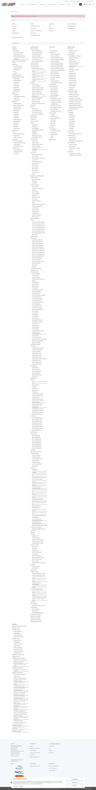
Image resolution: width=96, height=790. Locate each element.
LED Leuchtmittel (52, 52)
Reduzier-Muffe (35, 142)
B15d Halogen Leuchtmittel (56, 98)
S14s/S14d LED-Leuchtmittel (56, 82)
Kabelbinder (34, 195)
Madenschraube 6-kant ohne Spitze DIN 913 (39, 496)
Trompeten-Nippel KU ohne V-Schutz (38, 599)
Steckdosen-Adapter (36, 537)
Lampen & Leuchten (73, 50)
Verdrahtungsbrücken (36, 214)
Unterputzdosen (35, 213)
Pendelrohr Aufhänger (36, 430)
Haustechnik (14, 92)
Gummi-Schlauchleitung (37, 463)
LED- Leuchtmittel (52, 112)
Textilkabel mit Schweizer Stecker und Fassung (20, 718)
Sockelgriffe (71, 128)
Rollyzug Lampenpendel (37, 374)
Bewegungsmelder (17, 103)
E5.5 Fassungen (35, 312)
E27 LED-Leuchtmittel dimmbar (57, 63)
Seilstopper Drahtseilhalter (36, 527)
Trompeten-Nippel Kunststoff (37, 589)
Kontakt (78, 1)
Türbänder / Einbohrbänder (74, 153)
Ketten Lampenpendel (36, 371)
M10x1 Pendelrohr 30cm (37, 421)
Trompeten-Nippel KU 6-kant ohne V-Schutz (39, 594)
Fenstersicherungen (73, 144)
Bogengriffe (71, 112)
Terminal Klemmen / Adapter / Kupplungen (20, 58)
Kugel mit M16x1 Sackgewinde (38, 252)
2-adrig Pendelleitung (18, 634)
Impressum (15, 786)
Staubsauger (16, 87)
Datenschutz (21, 786)
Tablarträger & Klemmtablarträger (76, 140)
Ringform (52, 136)
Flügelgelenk (34, 131)
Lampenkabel (33, 346)
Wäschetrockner (17, 89)
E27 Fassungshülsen (36, 303)
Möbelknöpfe (71, 123)
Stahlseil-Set (33, 530)
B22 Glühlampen (54, 89)
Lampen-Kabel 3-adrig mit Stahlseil (39, 358)
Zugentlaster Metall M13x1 (36, 621)
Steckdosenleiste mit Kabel (37, 539)
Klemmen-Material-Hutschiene (38, 204)
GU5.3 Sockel (53, 121)
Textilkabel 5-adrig (16, 656)
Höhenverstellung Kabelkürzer (20, 674)
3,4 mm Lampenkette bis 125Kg (38, 232)
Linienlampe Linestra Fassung (38, 330)
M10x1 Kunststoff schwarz (37, 154)
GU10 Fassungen (35, 327)
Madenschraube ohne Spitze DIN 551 (39, 503)
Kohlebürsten (16, 82)
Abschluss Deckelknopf (36, 50)
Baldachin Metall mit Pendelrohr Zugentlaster (38, 95)
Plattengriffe (71, 124)
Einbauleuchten (34, 115)
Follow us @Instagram (72, 23)
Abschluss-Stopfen (34, 64)
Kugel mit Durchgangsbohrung (38, 254)
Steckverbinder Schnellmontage (38, 562)
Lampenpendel (34, 365)
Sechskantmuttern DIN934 (37, 403)
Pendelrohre (33, 415)
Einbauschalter (34, 117)
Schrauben (33, 467)
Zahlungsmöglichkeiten (35, 35)
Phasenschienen (35, 209)
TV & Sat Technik (15, 147)
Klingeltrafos (16, 115)
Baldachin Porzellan (36, 99)
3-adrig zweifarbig (17, 652)
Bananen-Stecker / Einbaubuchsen (19, 60)
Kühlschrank (16, 83)
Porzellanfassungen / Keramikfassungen (36, 333)
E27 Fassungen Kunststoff (37, 298)
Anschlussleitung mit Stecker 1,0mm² (38, 77)
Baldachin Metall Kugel (37, 93)
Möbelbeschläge (71, 54)
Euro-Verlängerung (36, 609)
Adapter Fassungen (36, 277)
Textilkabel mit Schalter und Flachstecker (18, 728)
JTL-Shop (89, 788)
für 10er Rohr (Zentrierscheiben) (38, 605)
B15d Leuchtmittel (54, 87)
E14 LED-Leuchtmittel (55, 55)
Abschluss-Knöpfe (34, 48)
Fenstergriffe (71, 117)
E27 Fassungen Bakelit (36, 296)
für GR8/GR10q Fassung (55, 130)
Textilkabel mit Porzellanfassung (20, 712)
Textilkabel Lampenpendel (17, 672)
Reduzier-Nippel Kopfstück (37, 144)
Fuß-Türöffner (72, 119)
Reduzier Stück (34, 433)
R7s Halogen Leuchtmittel (56, 111)
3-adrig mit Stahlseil (18, 647)
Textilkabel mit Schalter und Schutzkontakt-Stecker (18, 731)
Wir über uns (33, 32)
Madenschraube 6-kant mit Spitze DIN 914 (39, 493)
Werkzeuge (16, 124)
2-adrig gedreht (17, 633)
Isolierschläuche (35, 191)
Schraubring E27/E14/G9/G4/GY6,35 (39, 339)
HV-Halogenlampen (53, 96)
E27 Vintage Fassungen (36, 307)
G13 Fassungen (35, 316)
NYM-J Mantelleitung (36, 179)
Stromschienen (34, 569)
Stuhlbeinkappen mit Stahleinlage (76, 107)
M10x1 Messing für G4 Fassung (38, 157)
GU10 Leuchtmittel (54, 109)
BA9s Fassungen (35, 286)
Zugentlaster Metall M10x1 (36, 619)
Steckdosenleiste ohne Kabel (38, 541)
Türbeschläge (70, 151)
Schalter (13, 131)
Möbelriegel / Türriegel (73, 69)
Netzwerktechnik (15, 130)
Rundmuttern (35, 390)
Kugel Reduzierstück (36, 263)
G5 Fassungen (35, 323)
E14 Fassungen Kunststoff (37, 289)
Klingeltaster (16, 114)
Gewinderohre (33, 152)
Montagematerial (72, 78)
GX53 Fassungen (35, 328)
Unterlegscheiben (34, 603)
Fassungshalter (35, 314)
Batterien (14, 62)
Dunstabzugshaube (18, 80)
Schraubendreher (17, 121)
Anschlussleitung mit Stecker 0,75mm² (38, 74)
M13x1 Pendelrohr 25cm (37, 417)
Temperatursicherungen (19, 146)
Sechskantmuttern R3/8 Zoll (37, 410)
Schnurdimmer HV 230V (37, 110)
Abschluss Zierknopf (36, 55)
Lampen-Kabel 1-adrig (36, 353)
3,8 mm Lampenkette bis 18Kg (38, 225)
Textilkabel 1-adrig (16, 627)
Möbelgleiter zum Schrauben (75, 101)
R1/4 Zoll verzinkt (35, 172)
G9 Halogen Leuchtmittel (56, 105)
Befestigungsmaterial (73, 57)
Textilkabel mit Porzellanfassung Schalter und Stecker (20, 715)
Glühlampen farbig (36, 462)
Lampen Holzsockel (34, 270)
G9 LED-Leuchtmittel (55, 73)
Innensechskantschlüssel (37, 479)
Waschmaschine (17, 91)
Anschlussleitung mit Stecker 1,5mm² (38, 80)
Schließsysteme (72, 146)
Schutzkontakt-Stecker (36, 555)
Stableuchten (34, 376)
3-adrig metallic (17, 645)
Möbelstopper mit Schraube (75, 103)
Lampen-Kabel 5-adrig (36, 362)
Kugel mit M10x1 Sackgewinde (38, 248)
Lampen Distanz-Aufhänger (36, 268)
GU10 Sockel (53, 119)
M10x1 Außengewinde (36, 439)
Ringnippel (33, 449)
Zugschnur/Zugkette (36, 342)
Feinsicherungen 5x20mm (19, 105)
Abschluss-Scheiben (35, 63)
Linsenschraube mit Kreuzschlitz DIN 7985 (38, 484)
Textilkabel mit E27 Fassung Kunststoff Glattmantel (19, 697)
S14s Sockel (53, 125)
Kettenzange (34, 234)
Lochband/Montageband (37, 206)
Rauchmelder (16, 117)
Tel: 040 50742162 (90, 1)
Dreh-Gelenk (34, 126)
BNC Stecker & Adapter (18, 52)
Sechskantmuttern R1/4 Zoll (37, 408)
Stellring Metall (35, 567)
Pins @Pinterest (71, 28)
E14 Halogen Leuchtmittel (56, 100)
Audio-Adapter (17, 50)
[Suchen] (72, 4)
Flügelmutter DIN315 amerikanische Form (39, 382)
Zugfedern (71, 89)
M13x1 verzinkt (35, 165)
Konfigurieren (74, 782)
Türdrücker (71, 130)
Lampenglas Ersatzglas (35, 344)
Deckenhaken (35, 469)
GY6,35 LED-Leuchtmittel (56, 77)
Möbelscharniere (72, 73)
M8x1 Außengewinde (36, 437)
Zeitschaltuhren (17, 99)
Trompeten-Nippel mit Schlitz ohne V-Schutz (39, 586)
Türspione (71, 149)
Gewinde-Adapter (34, 138)
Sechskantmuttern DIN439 (37, 399)
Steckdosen (33, 534)
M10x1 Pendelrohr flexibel (37, 426)
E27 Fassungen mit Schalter (37, 302)
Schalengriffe (71, 126)
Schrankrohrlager (72, 80)
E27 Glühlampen (54, 93)
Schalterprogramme (18, 119)
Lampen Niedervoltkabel (37, 349)
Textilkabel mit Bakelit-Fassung (20, 677)
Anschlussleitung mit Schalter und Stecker (39, 70)
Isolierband (34, 190)
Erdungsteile (33, 119)
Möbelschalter (72, 52)
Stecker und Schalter (35, 544)
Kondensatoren (17, 69)
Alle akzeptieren (75, 779)
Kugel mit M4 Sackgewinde (37, 241)
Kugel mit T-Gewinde (36, 259)
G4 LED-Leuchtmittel (55, 71)
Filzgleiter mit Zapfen (73, 96)
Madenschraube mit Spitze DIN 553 (39, 500)
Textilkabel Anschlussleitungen (18, 658)
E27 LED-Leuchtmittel (55, 61)
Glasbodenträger (72, 139)
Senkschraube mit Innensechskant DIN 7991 (39, 510)
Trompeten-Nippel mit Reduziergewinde (36, 583)
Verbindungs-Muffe (36, 146)
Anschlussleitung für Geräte (38, 68)
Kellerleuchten (17, 110)
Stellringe (32, 564)
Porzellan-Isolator (35, 211)
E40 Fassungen (35, 311)
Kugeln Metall (33, 238)
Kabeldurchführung (35, 218)
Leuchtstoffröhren (54, 134)
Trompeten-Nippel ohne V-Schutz (39, 573)
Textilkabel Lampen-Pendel (17, 667)
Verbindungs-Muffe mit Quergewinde (37, 148)
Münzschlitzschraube (36, 505)
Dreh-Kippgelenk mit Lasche (38, 130)
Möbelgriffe (70, 110)
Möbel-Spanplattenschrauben (75, 133)
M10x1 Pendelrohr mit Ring (37, 428)
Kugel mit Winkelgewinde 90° (38, 261)
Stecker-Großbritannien (37, 559)
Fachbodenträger (72, 137)
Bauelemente (15, 64)
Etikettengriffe (72, 115)
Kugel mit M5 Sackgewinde (37, 243)
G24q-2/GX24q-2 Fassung (37, 321)
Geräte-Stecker (35, 550)
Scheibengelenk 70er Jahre (37, 137)
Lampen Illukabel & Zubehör (38, 347)
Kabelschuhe (34, 198)
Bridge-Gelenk (35, 124)
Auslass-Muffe (35, 140)
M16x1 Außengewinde (36, 442)
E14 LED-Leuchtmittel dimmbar (57, 57)
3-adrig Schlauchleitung (18, 650)
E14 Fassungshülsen (36, 293)
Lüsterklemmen (35, 207)
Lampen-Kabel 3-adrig (36, 356)
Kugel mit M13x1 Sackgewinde (38, 250)
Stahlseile (33, 532)
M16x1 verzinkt (35, 166)
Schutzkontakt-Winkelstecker (38, 557)
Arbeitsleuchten (35, 367)
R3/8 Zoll (34, 174)
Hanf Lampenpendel (36, 369)
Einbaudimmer (35, 108)
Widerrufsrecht (34, 28)
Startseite (66, 1)
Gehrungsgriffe (72, 121)
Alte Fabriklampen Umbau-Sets (38, 279)
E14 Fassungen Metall (36, 291)
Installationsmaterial (35, 184)
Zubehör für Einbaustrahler (37, 340)
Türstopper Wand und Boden (75, 155)
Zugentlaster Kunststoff (35, 617)
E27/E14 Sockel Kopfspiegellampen (58, 70)
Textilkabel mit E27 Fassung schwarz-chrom (19, 702)
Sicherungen (16, 123)
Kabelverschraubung (36, 200)
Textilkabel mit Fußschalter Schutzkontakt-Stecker (19, 662)
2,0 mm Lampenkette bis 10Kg (38, 222)
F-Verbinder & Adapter (18, 149)
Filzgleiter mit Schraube (74, 94)
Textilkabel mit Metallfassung (20, 710)
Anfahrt (83, 1)
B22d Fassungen (35, 284)
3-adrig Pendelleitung (18, 649)
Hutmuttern (34, 386)
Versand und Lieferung (35, 26)
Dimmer (32, 106)
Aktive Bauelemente (18, 66)
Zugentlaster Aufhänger (35, 616)
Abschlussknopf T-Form (37, 59)
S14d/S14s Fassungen (36, 337)
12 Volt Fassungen (35, 273)
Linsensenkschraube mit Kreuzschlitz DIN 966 (37, 487)
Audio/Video (14, 48)
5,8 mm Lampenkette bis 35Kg (38, 229)
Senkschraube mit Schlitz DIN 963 (39, 515)
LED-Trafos (53, 79)
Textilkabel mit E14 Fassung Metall (21, 692)
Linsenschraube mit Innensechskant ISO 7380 (39, 481)
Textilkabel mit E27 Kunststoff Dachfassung (20, 705)
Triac (15, 71)
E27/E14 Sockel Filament (55, 118)
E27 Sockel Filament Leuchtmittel (57, 68)
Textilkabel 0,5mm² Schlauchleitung (19, 626)
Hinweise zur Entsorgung (36, 30)
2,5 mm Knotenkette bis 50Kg (38, 230)
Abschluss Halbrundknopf (37, 52)
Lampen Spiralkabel (36, 351)
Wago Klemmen (35, 216)
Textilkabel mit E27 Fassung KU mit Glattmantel (21, 670)
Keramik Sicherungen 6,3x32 (19, 142)
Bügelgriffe (71, 114)
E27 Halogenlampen (55, 103)
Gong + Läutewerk (17, 107)
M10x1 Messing (35, 156)
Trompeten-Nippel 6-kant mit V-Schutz (38, 580)
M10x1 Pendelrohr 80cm (37, 423)
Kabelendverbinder (36, 197)
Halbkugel (34, 266)
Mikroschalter (16, 135)
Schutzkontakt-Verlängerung (38, 612)
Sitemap (50, 28)
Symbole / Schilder (73, 83)
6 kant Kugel (34, 264)
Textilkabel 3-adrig (16, 638)
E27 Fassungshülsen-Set (37, 305)
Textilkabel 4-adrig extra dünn (18, 654)
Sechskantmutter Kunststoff (37, 393)
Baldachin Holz (35, 84)
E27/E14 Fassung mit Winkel (37, 309)
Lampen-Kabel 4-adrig (36, 360)
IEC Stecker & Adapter (18, 151)
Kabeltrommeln (35, 610)
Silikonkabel (34, 182)
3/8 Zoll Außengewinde (36, 446)
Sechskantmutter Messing (37, 395)
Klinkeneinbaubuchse (18, 54)
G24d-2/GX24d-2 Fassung (37, 319)
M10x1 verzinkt (35, 159)
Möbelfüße (71, 67)
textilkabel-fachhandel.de (17, 37)
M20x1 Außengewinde (36, 444)
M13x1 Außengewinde (36, 440)
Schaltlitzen (34, 181)
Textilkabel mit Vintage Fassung (20, 722)
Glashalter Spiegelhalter (74, 63)
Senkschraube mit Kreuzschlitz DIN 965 (39, 513)
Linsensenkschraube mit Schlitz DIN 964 (39, 490)
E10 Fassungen (35, 287)
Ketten (32, 220)
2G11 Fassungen (35, 275)
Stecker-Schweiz (35, 560)
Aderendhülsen (35, 186)
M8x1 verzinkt (35, 170)
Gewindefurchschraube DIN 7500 (39, 477)
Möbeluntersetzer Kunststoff (75, 105)
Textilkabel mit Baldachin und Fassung (20, 683)
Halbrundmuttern (35, 384)
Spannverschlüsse (72, 82)
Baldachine (33, 82)
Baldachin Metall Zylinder (37, 97)
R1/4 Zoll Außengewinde (37, 447)
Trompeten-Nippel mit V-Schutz (38, 575)
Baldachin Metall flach (36, 91)
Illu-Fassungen (35, 465)
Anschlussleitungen (35, 66)
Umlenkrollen (33, 601)
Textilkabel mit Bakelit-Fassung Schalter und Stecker (20, 680)
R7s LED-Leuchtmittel (55, 80)
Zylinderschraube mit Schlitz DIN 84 (39, 525)
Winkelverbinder (72, 85)
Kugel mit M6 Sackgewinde (37, 245)
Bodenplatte (33, 105)
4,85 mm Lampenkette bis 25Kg (38, 227)
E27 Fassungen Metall (36, 300)
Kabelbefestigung (35, 193)
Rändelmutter (35, 388)
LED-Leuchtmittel (54, 50)
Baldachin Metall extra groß (37, 89)
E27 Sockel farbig (35, 460)
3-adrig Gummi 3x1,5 (18, 643)
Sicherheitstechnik (71, 142)
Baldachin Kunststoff (36, 85)
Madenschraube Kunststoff (37, 499)
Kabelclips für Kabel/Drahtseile (38, 528)
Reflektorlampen (52, 139)
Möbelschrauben (72, 75)
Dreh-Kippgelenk (35, 128)
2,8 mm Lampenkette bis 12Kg (38, 223)
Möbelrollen (71, 71)
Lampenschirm (17, 676)
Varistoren (16, 73)
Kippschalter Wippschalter (19, 133)
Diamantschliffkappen (36, 455)
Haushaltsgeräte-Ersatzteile (17, 76)
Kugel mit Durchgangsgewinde (38, 255)
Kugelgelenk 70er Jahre (37, 135)
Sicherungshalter (17, 144)
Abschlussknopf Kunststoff (37, 57)
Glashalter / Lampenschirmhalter (37, 175)
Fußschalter (34, 548)
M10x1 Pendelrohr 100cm (37, 424)
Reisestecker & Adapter (37, 551)
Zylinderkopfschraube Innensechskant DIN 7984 (37, 519)
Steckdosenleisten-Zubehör (37, 543)
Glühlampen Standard (53, 86)
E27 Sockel (53, 114)
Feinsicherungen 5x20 (18, 140)
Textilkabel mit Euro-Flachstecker (20, 659)
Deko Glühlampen (52, 84)
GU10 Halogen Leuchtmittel (56, 107)
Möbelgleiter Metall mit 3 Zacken (75, 99)
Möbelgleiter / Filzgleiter (73, 91)
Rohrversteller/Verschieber (36, 451)
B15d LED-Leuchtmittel (55, 54)
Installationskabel (17, 108)
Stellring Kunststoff (36, 566)
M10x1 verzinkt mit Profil (37, 161)
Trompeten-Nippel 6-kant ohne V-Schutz (39, 577)
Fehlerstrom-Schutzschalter (37, 188)
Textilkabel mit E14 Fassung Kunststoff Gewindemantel (19, 686)
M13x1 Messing (35, 163)
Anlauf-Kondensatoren (18, 67)
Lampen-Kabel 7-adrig (36, 363)
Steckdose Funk (35, 535)
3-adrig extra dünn (17, 640)
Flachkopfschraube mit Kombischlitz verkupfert (39, 471)
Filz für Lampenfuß (34, 121)
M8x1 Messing (35, 168)
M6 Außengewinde (36, 435)
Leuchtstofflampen (53, 128)
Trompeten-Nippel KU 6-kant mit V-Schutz (39, 591)
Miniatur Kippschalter (18, 137)
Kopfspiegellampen (54, 95)
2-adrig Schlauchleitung (18, 636)
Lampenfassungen (34, 271)
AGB (50, 26)
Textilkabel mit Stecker (18, 720)
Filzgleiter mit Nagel (73, 92)
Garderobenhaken (72, 61)
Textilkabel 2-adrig (16, 629)
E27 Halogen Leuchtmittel (56, 102)
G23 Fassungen (35, 318)
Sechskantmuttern (36, 397)
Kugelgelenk (34, 133)
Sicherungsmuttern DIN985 (37, 412)
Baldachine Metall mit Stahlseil (38, 103)
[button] (84, 4)
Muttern (32, 380)
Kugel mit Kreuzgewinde (37, 257)
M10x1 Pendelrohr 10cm (37, 419)
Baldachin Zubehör (36, 101)
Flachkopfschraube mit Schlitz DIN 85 (39, 475)
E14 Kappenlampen (36, 456)
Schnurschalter (35, 553)
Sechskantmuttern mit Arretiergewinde (36, 406)
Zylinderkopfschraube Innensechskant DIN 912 (37, 523)
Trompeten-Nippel (34, 571)
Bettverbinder (72, 59)
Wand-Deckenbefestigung (36, 614)
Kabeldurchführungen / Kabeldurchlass (74, 65)
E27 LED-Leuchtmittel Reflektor (57, 64)
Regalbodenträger (71, 135)
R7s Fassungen (35, 335)
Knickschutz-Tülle (34, 236)
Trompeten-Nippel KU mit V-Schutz (39, 597)
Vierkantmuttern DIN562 (37, 414)
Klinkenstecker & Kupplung (19, 55)
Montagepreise (34, 378)
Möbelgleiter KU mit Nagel (74, 98)
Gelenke (32, 122)
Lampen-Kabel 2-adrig (36, 355)
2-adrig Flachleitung (18, 631)
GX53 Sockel (53, 123)
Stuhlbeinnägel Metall (73, 108)
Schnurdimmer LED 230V (37, 112)
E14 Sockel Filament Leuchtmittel (57, 59)
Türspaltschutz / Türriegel (74, 147)
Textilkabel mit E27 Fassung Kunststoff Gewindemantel (19, 694)
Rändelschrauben (34, 431)
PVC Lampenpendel (36, 372)
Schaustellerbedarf (34, 453)
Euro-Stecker (34, 546)
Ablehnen (74, 785)
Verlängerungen (34, 607)
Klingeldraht (16, 112)
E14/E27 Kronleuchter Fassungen (39, 295)
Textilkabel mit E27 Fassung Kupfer (21, 699)
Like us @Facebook (71, 26)
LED (50, 48)
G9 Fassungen (35, 325)
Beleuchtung (70, 48)
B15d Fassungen (35, 282)
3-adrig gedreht (17, 642)
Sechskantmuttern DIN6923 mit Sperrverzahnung (38, 401)
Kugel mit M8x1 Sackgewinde (38, 246)
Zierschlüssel (71, 87)
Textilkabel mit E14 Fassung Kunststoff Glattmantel (19, 689)
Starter (52, 137)
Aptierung (34, 280)
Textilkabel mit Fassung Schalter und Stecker (20, 708)
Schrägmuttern (35, 391)
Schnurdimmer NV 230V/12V (38, 113)
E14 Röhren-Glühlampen (37, 458)
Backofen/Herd (17, 78)
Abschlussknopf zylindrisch (37, 61)
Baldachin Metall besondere (38, 87)
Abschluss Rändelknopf (37, 54)
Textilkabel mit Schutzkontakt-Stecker (20, 665)
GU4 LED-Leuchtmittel (55, 75)
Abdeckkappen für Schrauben (75, 55)
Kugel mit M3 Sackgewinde (37, 239)
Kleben (33, 202)
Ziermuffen (34, 150)
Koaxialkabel (16, 153)
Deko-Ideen (16, 94)
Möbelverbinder (72, 76)
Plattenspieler (16, 85)
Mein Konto (72, 1)
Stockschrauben (35, 517)
